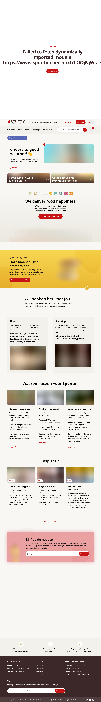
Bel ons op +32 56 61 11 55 (18, 668)
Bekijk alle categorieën (17, 138)
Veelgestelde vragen (15, 671)
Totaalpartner (47, 130)
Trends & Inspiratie (24, 130)
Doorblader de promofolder (20, 280)
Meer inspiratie (50, 521)
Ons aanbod (11, 130)
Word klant (80, 122)
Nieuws (39, 668)
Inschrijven (84, 554)
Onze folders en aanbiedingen (77, 674)
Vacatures (56, 122)
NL (91, 122)
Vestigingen (37, 130)
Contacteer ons (14, 665)
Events (39, 671)
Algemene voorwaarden (57, 700)
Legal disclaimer (71, 700)
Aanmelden (69, 122)
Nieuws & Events (45, 122)
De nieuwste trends (73, 671)
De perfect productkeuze (75, 665)
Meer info (13, 447)
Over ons (35, 122)
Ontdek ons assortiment (50, 216)
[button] (91, 122)
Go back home (52, 71)
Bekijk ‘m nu (17, 167)
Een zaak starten (72, 668)
